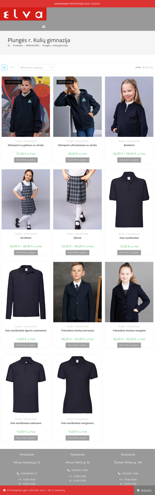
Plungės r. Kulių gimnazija (55, 45)
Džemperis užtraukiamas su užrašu (77, 145)
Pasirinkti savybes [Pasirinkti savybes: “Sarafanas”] (26, 252)
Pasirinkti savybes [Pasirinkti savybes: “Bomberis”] (129, 159)
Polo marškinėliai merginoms (77, 423)
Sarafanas (25, 237)
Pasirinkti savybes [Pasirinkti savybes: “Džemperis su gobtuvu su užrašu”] (26, 159)
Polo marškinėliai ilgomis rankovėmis (26, 330)
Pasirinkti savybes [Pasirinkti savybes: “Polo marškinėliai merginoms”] (77, 437)
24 (147, 67)
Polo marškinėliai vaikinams (25, 423)
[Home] (9, 45)
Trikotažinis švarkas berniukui (77, 330)
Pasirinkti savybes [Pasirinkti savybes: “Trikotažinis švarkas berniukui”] (77, 345)
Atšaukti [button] (146, 490)
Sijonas (78, 237)
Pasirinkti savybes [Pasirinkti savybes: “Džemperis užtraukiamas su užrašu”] (77, 159)
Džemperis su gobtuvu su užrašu (26, 145)
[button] (44, 26)
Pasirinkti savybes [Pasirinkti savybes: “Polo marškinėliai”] (129, 252)
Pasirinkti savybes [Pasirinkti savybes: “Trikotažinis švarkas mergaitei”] (129, 345)
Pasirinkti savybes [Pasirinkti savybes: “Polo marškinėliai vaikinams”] (26, 437)
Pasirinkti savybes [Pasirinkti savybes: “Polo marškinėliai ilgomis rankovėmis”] (26, 345)
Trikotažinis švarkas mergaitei (129, 330)
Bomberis (129, 145)
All (151, 67)
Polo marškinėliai (129, 237)
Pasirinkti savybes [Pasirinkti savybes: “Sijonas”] (77, 252)
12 (143, 67)
